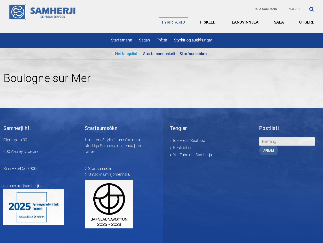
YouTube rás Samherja (192, 154)
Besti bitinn (182, 147)
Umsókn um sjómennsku (109, 174)
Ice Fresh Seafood (189, 140)
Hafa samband (265, 9)
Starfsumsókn (100, 168)
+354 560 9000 (25, 168)
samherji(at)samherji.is (22, 185)
